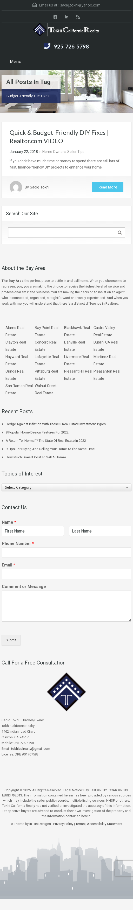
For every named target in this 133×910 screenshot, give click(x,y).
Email (8, 565)
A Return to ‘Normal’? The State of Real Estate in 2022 (46, 441)
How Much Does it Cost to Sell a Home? (36, 457)
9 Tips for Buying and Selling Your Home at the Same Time (50, 449)
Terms (80, 824)
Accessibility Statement (104, 824)
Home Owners (54, 152)
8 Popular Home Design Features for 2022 (37, 432)
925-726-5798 (71, 46)
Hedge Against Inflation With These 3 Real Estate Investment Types (56, 424)
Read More (107, 187)
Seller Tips (75, 152)
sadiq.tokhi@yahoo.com (80, 5)
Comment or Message (24, 586)
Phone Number (18, 543)
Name (9, 522)
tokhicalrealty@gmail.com (30, 749)
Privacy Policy (63, 824)
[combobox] (66, 487)
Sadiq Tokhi (39, 187)
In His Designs (40, 824)
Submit (11, 640)
